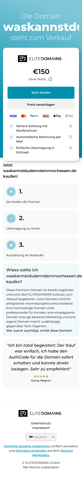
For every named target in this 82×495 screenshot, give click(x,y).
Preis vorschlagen (41, 104)
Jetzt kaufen (41, 92)
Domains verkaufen (31, 451)
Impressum (41, 428)
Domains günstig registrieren (27, 446)
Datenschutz (41, 423)
